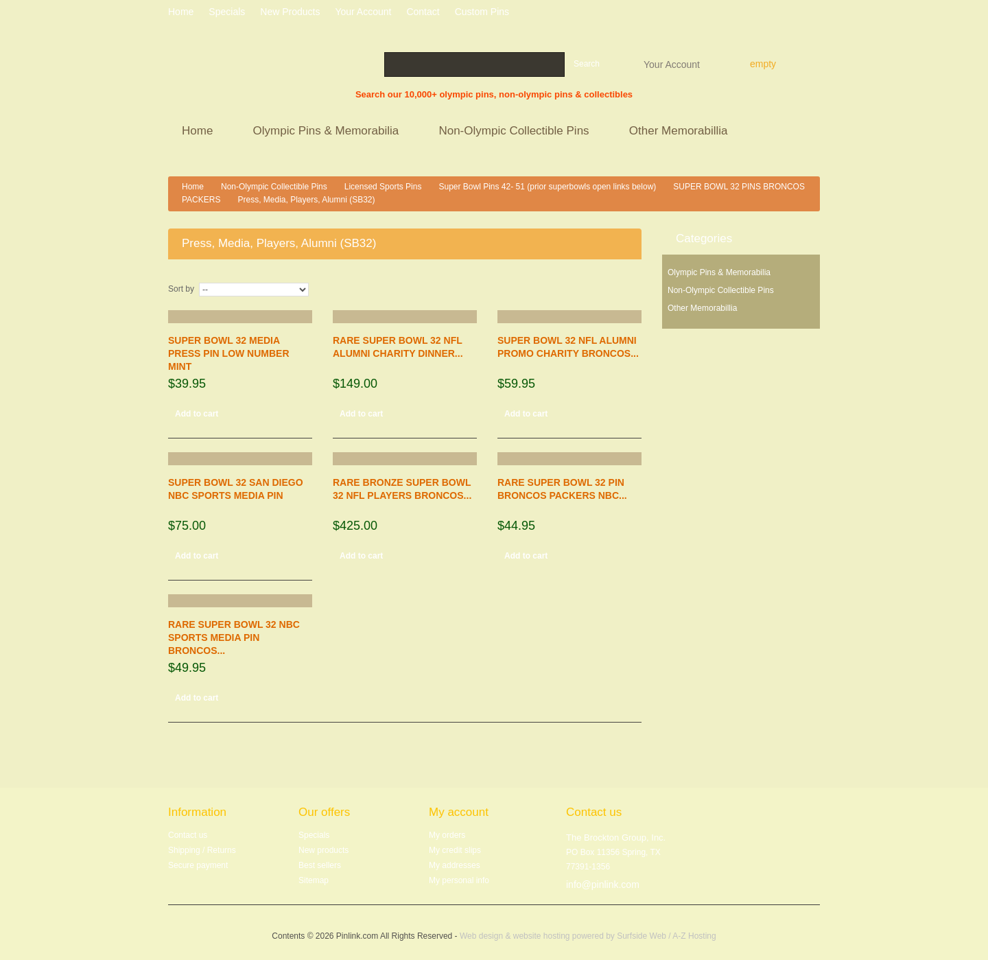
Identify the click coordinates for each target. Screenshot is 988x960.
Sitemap (313, 880)
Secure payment (198, 865)
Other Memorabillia (680, 132)
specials (227, 11)
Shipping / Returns (202, 850)
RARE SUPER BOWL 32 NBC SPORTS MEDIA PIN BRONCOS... (234, 637)
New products (290, 11)
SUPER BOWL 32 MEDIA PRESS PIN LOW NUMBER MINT (229, 353)
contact (422, 11)
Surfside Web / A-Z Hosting (666, 936)
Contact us (187, 835)
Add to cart (196, 414)
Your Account (672, 64)
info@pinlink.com (602, 884)
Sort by (181, 289)
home (180, 11)
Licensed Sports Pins (383, 186)
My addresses (454, 865)
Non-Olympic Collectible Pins (516, 132)
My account (459, 812)
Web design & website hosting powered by (538, 936)
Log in (815, 14)
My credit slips (455, 850)
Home (199, 132)
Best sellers (319, 865)
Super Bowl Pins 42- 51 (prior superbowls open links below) (547, 186)
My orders (447, 835)
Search (587, 64)
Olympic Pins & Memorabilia (327, 132)
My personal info (459, 880)
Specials (313, 835)
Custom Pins (482, 11)
